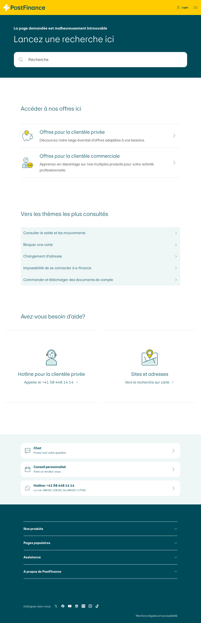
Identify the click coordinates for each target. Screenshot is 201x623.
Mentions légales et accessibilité (156, 616)
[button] (194, 7)
